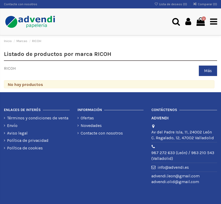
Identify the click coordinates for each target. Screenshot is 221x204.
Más (208, 70)
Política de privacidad (28, 140)
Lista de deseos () (171, 4)
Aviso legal (17, 133)
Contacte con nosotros (20, 4)
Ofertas (87, 117)
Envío (12, 125)
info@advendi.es (173, 167)
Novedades (91, 125)
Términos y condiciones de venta (37, 117)
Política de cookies (25, 147)
